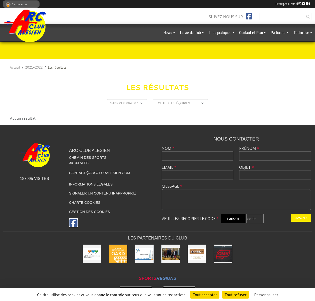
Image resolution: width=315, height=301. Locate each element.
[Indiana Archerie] (197, 254)
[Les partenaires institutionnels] (170, 254)
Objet (246, 167)
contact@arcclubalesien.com (99, 173)
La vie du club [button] (190, 32)
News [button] (167, 32)
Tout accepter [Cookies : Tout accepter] (205, 294)
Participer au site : (293, 4)
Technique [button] (301, 32)
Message (172, 186)
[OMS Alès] (223, 254)
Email (169, 167)
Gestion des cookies (89, 212)
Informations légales (91, 184)
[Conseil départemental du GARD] (118, 254)
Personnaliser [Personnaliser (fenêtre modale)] (266, 294)
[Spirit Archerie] (144, 254)
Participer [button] (278, 32)
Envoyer (301, 218)
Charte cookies (84, 202)
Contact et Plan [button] (251, 32)
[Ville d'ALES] (92, 254)
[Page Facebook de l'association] (249, 16)
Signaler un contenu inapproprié (102, 193)
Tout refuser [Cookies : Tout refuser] (235, 294)
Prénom (249, 148)
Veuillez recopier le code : (191, 218)
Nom (168, 148)
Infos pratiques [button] (220, 32)
